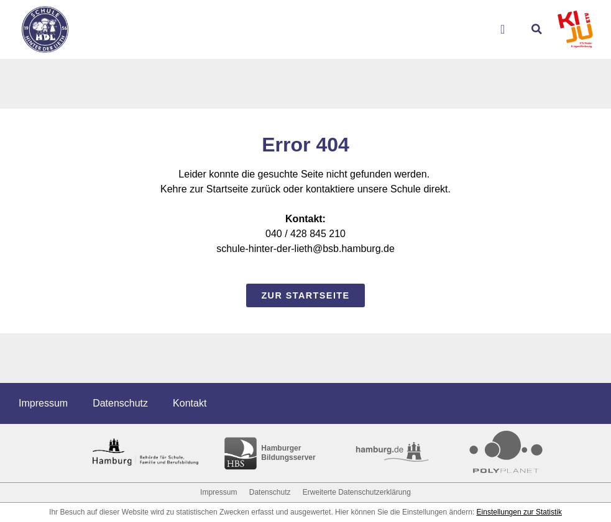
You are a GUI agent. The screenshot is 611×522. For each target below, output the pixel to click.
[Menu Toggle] (507, 29)
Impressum (43, 403)
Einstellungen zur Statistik (519, 512)
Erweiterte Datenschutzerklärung (357, 492)
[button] (536, 29)
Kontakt (189, 403)
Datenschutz (120, 403)
